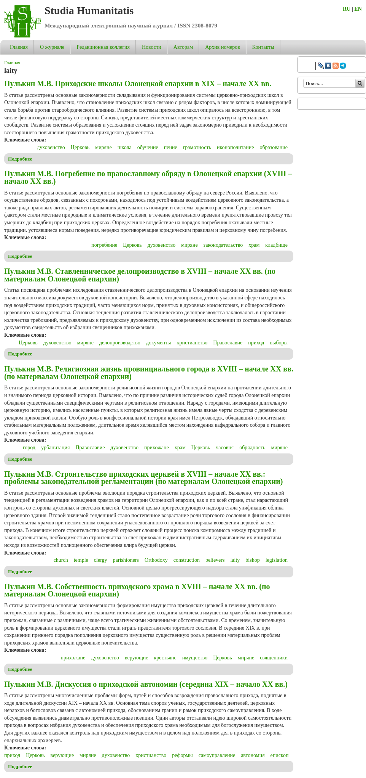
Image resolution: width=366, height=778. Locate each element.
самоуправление (217, 755)
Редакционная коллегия (103, 47)
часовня (225, 447)
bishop (252, 560)
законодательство (223, 245)
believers (215, 560)
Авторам (183, 47)
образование (273, 147)
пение (170, 147)
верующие (136, 658)
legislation (277, 560)
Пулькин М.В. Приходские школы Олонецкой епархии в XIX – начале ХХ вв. (137, 83)
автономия (252, 755)
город (29, 447)
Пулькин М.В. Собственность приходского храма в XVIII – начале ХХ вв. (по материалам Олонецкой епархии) (137, 590)
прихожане (156, 447)
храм (253, 245)
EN (357, 9)
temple (81, 560)
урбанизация (55, 447)
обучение (147, 147)
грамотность (197, 147)
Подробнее (20, 159)
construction (186, 560)
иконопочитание (235, 147)
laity (235, 560)
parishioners (126, 560)
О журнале (52, 47)
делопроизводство (119, 343)
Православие (227, 343)
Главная (19, 47)
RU (346, 9)
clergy (100, 560)
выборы (279, 343)
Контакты (263, 47)
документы (158, 343)
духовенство (51, 147)
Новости (151, 47)
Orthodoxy (156, 560)
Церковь (80, 147)
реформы (182, 755)
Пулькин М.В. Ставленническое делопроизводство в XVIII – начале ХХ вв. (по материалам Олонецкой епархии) (139, 275)
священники (274, 658)
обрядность (252, 447)
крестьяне (165, 658)
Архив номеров (222, 47)
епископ (280, 755)
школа (125, 147)
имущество (195, 658)
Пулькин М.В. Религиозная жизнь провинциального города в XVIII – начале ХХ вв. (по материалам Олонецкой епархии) (148, 373)
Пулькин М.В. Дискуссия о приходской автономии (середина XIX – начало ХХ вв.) (146, 684)
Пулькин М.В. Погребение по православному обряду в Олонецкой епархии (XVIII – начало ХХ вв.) (148, 177)
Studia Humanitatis (89, 10)
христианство (192, 343)
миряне (103, 147)
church (61, 560)
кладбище (276, 245)
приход (256, 343)
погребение (104, 245)
